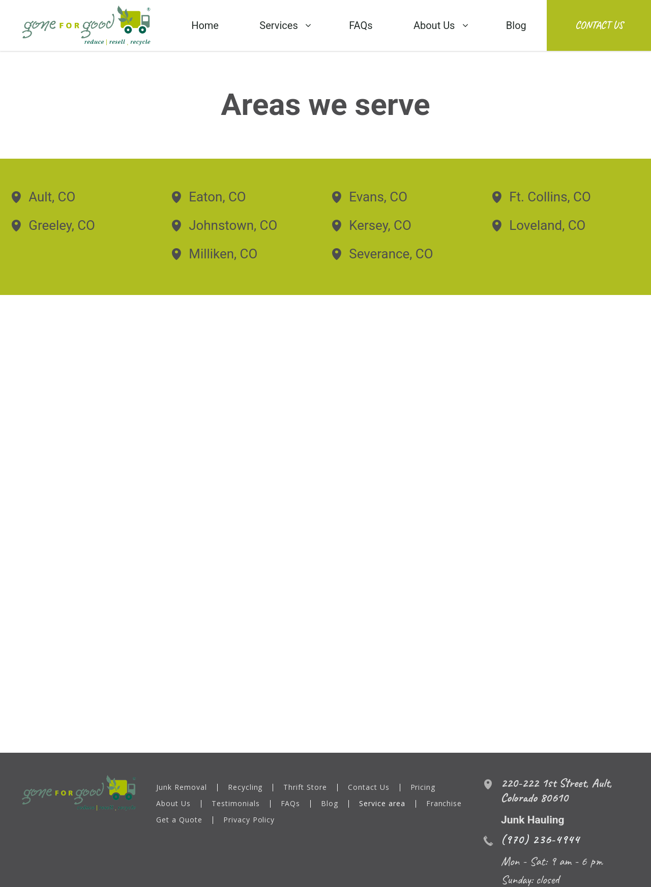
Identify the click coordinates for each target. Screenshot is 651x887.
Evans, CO (378, 196)
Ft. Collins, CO (550, 196)
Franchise (445, 804)
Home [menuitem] (205, 25)
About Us (173, 804)
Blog (330, 804)
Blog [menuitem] (516, 25)
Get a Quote (179, 820)
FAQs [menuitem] (360, 25)
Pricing (423, 788)
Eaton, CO (217, 196)
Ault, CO (51, 196)
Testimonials (236, 804)
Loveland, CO (547, 225)
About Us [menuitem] (434, 25)
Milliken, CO (223, 253)
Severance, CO (391, 253)
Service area (383, 804)
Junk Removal (181, 788)
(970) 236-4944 (540, 839)
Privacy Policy (249, 820)
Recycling (245, 788)
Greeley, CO (61, 225)
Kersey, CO (380, 225)
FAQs (291, 804)
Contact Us (599, 25)
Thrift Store (306, 788)
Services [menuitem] (278, 25)
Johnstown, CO (233, 225)
